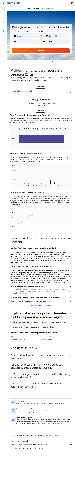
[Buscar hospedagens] (3, 13)
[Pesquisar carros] (3, 17)
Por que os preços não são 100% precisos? (42, 448)
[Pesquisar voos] (3, 9)
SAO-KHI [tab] (41, 86)
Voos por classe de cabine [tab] (20, 322)
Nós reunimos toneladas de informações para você (42, 445)
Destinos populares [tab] (32, 327)
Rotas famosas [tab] (17, 327)
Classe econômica (47, 340)
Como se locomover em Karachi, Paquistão (31, 266)
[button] (3, 3)
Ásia (16, 62)
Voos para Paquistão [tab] (40, 322)
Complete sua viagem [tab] (58, 322)
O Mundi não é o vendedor (42, 441)
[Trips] (3, 31)
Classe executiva (46, 337)
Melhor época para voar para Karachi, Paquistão (33, 248)
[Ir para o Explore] (3, 25)
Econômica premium (18, 340)
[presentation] (70, 92)
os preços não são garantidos (51, 435)
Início (11, 62)
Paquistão (22, 62)
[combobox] (40, 31)
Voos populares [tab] (48, 327)
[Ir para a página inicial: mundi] (13, 3)
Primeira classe (16, 337)
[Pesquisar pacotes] (3, 21)
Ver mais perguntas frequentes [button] (40, 305)
